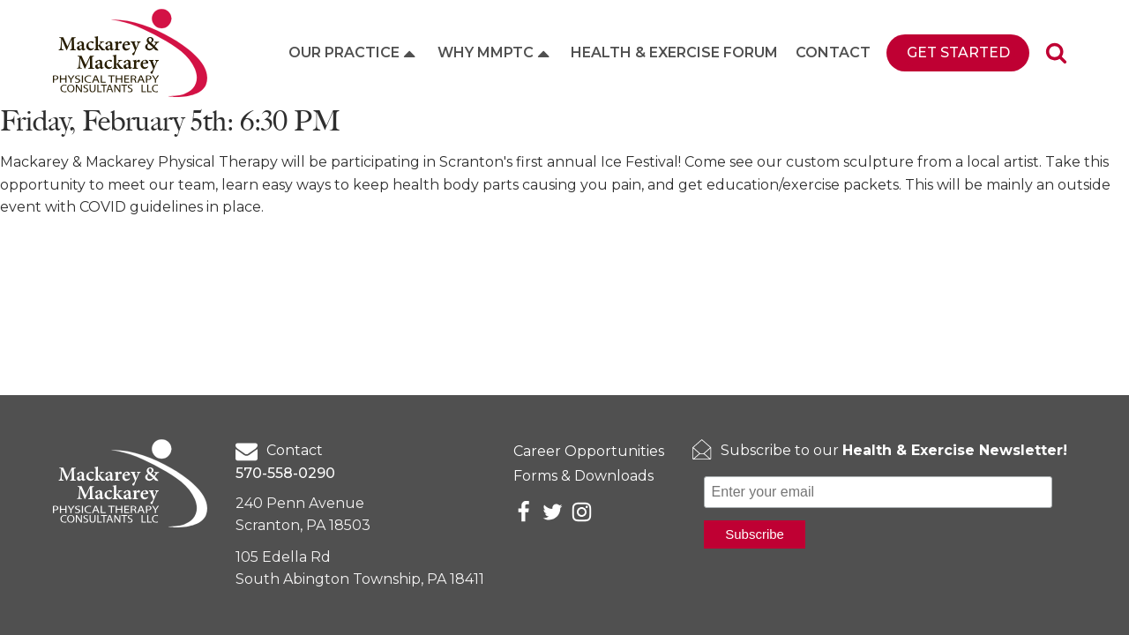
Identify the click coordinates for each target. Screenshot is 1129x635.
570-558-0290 (285, 473)
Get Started (958, 52)
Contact (833, 52)
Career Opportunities (588, 451)
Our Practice (353, 53)
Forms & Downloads (583, 475)
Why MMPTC (495, 53)
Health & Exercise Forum (674, 52)
